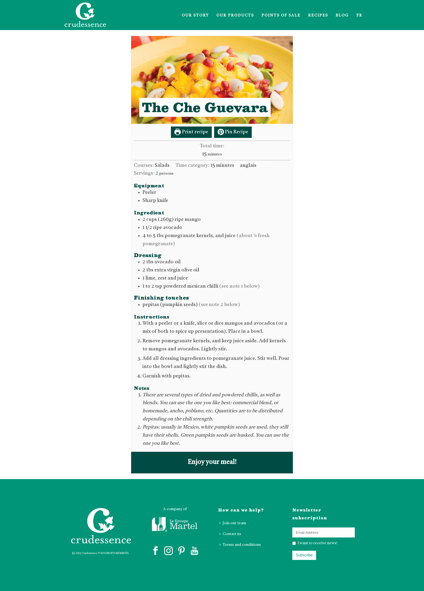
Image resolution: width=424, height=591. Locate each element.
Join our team (232, 523)
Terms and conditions (240, 545)
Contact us (230, 534)
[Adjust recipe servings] (156, 173)
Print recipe (191, 132)
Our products (235, 15)
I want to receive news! (317, 543)
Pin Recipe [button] (233, 132)
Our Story (195, 15)
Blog (342, 15)
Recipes (318, 15)
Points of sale (280, 15)
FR (359, 15)
